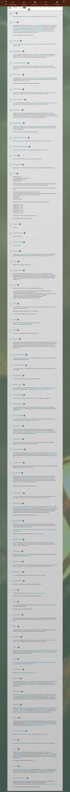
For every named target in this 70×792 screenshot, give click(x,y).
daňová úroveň (18, 149)
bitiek (55, 77)
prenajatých (44, 389)
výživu (16, 756)
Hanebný (23, 629)
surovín (33, 276)
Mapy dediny (29, 653)
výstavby (38, 662)
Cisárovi (25, 496)
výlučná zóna (39, 30)
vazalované (49, 55)
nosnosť (24, 712)
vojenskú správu (24, 442)
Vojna (56, 784)
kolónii (28, 707)
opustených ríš (39, 710)
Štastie (41, 149)
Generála (32, 66)
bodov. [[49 (48, 479)
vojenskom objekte (24, 554)
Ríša (16, 662)
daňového (37, 772)
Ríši (14, 753)
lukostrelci (19, 324)
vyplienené (37, 533)
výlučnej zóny (50, 506)
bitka (17, 227)
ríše (32, 54)
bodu (18, 479)
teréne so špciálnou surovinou (25, 508)
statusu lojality (26, 80)
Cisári (14, 629)
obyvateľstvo (40, 26)
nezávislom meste (35, 707)
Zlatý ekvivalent (17, 529)
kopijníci (22, 324)
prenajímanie (34, 529)
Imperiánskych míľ (22, 408)
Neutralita (46, 784)
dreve (19, 523)
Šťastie (48, 115)
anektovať (21, 29)
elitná (50, 650)
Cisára (36, 683)
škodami (20, 430)
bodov (19, 694)
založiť (38, 358)
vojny (46, 480)
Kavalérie (48, 92)
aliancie (21, 306)
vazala (29, 44)
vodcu (17, 604)
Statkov (31, 743)
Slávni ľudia (35, 3)
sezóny (52, 346)
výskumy (31, 454)
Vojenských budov (51, 542)
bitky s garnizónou (21, 709)
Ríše (19, 264)
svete (54, 344)
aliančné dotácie (26, 663)
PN (36, 784)
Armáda (46, 3)
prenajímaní (46, 77)
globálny (31, 722)
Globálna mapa (13, 3)
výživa (21, 662)
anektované (28, 697)
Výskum (14, 54)
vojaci (44, 650)
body (42, 476)
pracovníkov (32, 140)
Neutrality (18, 672)
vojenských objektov (27, 358)
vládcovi (22, 387)
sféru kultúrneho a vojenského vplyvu (38, 126)
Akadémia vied (32, 725)
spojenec (53, 604)
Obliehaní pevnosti (46, 707)
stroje (34, 398)
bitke (43, 418)
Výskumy (46, 564)
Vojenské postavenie (16, 333)
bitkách (51, 476)
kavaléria (30, 324)
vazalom (37, 54)
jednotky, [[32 (26, 398)
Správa (14, 442)
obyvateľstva (42, 769)
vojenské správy (33, 442)
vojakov (39, 554)
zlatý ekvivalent (48, 477)
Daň (14, 44)
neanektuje (19, 28)
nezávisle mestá (38, 25)
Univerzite (37, 723)
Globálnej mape (30, 25)
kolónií (29, 264)
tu (39, 83)
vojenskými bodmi (34, 333)
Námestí (20, 114)
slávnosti (53, 662)
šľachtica (27, 681)
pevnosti (24, 368)
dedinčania (35, 650)
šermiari (26, 324)
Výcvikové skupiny (48, 651)
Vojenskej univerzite (53, 564)
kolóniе (17, 663)
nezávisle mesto (28, 30)
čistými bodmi (43, 604)
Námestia (19, 117)
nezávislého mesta (16, 508)
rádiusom (50, 126)
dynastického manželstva (30, 684)
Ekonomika (24, 3)
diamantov (47, 114)
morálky (52, 430)
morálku (27, 575)
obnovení (30, 418)
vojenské (41, 723)
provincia (14, 28)
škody (50, 398)
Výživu (42, 496)
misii (32, 753)
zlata (23, 140)
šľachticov (15, 684)
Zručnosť (14, 66)
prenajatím (20, 650)
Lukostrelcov (49, 102)
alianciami (27, 593)
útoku (20, 245)
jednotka (53, 650)
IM (34, 506)
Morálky (55, 79)
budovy (25, 378)
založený (37, 407)
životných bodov (23, 529)
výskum (50, 454)
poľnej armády (50, 16)
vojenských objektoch (28, 16)
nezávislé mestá (40, 55)
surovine (50, 275)
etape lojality (39, 158)
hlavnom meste (53, 452)
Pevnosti (29, 479)
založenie (14, 663)
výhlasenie (24, 782)
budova (18, 126)
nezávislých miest (39, 709)
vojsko (47, 429)
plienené (23, 697)
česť (33, 432)
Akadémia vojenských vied (41, 725)
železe (22, 523)
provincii (24, 707)
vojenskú (31, 672)
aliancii (40, 276)
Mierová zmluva (33, 784)
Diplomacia (57, 3)
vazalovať (32, 26)
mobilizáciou (25, 650)
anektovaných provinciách (21, 769)
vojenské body (36, 432)
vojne (34, 480)
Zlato (39, 640)
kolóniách (28, 769)
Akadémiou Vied (36, 452)
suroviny (30, 432)
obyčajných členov (34, 77)
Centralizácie (22, 26)
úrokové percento (19, 254)
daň (26, 28)
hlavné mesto (15, 696)
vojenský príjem (42, 593)
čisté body (23, 432)
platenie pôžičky (33, 662)
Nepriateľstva (25, 672)
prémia (47, 276)
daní (45, 640)
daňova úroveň (18, 140)
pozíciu (34, 672)
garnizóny (53, 368)
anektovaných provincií (37, 29)
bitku (17, 236)
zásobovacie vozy (43, 432)
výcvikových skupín (51, 387)
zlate (16, 44)
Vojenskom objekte (16, 67)
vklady (25, 254)
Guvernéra (36, 496)
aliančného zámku (23, 126)
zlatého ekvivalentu (30, 525)
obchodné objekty (46, 508)
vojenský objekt (42, 407)
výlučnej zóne (47, 709)
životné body (45, 16)
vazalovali (23, 30)
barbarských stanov (29, 477)
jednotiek (45, 92)
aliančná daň (28, 662)
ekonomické (27, 723)
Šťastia (52, 113)
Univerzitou (30, 452)
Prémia (18, 277)
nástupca (41, 629)
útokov (38, 387)
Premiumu (43, 651)
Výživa (19, 756)
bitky (45, 342)
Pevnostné (45, 754)
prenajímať (42, 387)
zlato (18, 754)
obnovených (53, 418)
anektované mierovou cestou (43, 696)
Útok (39, 92)
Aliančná (14, 77)
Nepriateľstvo (51, 784)
